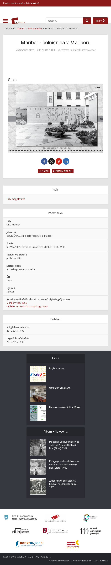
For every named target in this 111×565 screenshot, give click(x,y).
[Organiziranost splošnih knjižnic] (55, 518)
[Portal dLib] (21, 531)
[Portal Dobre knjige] (29, 544)
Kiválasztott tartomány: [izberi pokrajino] (21, 3)
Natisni (44, 170)
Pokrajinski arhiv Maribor (82, 50)
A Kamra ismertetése (59, 560)
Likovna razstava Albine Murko (64, 407)
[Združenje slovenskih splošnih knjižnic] (55, 531)
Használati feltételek (81, 560)
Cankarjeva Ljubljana (59, 388)
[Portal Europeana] (90, 518)
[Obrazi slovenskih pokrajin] (90, 531)
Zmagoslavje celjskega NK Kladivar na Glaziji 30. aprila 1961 (63, 484)
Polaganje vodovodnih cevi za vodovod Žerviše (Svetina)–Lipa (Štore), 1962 (64, 445)
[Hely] (100, 20)
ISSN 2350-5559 (100, 560)
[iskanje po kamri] (64, 20)
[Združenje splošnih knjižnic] (73, 544)
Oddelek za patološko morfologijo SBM (27, 306)
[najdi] (87, 20)
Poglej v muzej (56, 368)
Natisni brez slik (62, 170)
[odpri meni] (5, 21)
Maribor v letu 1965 (16, 302)
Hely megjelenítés (15, 198)
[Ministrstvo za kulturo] (20, 518)
